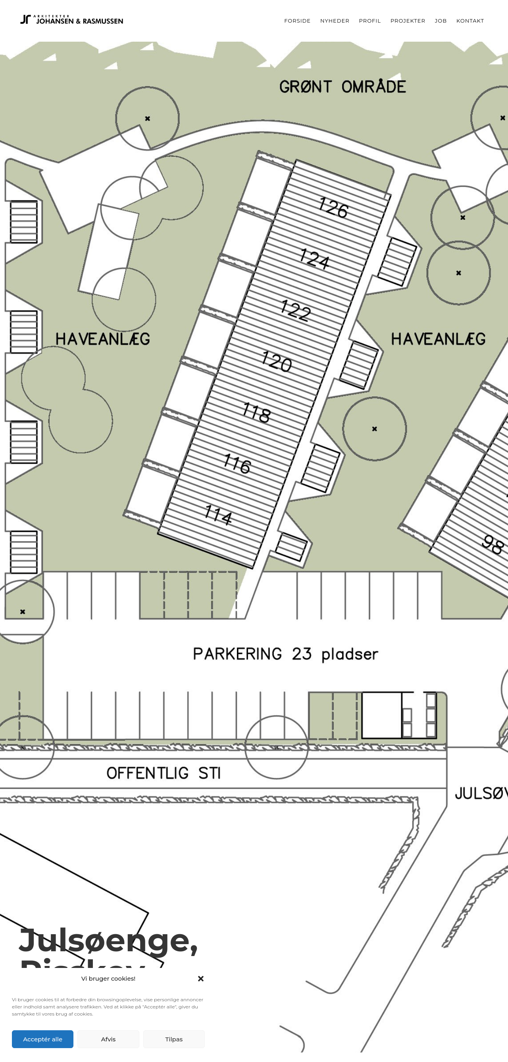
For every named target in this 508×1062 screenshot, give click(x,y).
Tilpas (174, 1039)
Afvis (108, 1039)
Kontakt (470, 20)
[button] (201, 979)
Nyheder (335, 20)
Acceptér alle (42, 1039)
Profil (370, 20)
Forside (297, 20)
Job (441, 20)
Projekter (408, 20)
